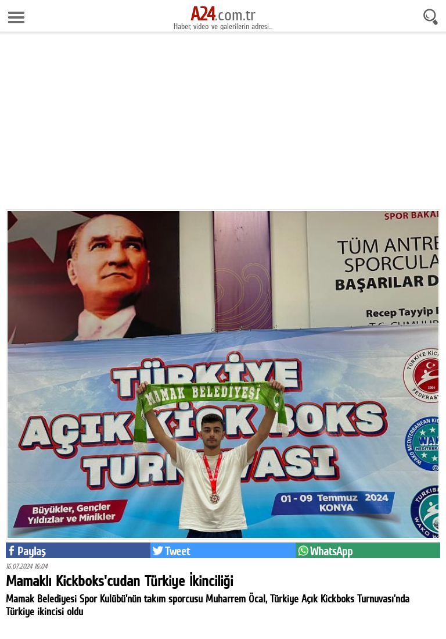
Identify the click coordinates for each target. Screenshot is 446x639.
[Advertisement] (223, 125)
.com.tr (223, 14)
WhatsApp (331, 551)
